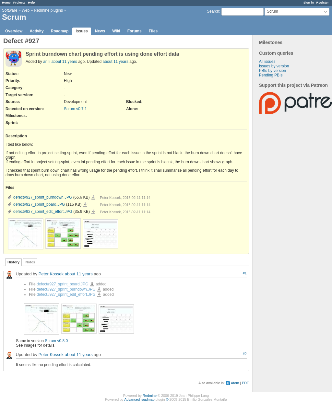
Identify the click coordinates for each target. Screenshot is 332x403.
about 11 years (64, 61)
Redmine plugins (48, 10)
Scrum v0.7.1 (75, 109)
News (100, 31)
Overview (13, 31)
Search (213, 11)
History (13, 262)
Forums (134, 31)
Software (9, 10)
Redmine (150, 395)
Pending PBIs (271, 75)
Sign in (308, 2)
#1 (245, 273)
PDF (245, 383)
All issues (267, 61)
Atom (235, 383)
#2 (245, 354)
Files (153, 31)
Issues (82, 31)
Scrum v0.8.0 (56, 341)
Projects (19, 2)
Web (26, 10)
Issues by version (274, 66)
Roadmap (60, 31)
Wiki (116, 31)
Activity (36, 31)
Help (31, 2)
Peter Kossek (51, 273)
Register (322, 2)
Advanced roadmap (139, 399)
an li (46, 61)
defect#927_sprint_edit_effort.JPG (42, 211)
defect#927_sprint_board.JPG (39, 204)
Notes (30, 262)
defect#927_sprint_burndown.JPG (42, 197)
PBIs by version (272, 70)
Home (6, 2)
